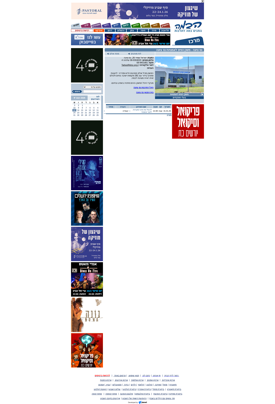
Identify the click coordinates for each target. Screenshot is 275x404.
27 (90, 115)
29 (82, 115)
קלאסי (141, 384)
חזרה (169, 115)
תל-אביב (165, 30)
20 (90, 113)
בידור (126, 384)
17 (74, 110)
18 (97, 113)
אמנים (101, 384)
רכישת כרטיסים (82, 30)
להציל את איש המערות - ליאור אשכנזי (142, 111)
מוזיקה (157, 384)
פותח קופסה (111, 394)
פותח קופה (97, 394)
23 (78, 113)
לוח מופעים (134, 53)
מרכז (154, 30)
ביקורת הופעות (160, 394)
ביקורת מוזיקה (175, 394)
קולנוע (149, 384)
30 (78, 115)
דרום (110, 30)
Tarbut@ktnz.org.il (130, 65)
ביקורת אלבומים (142, 394)
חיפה (143, 30)
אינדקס (98, 30)
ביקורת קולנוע (129, 389)
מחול (165, 384)
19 (94, 113)
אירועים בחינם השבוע (110, 398)
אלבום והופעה (126, 394)
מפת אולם (113, 53)
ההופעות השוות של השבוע (134, 398)
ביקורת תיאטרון (174, 389)
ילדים (133, 384)
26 (94, 115)
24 (74, 113)
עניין (107, 384)
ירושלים (120, 30)
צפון (132, 30)
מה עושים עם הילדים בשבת (162, 398)
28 (86, 115)
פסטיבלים (117, 384)
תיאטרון (173, 384)
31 (74, 115)
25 (97, 115)
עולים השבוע (114, 389)
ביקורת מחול (158, 389)
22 (82, 113)
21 (86, 113)
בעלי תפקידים (179, 97)
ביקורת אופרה (144, 389)
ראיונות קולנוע (100, 389)
